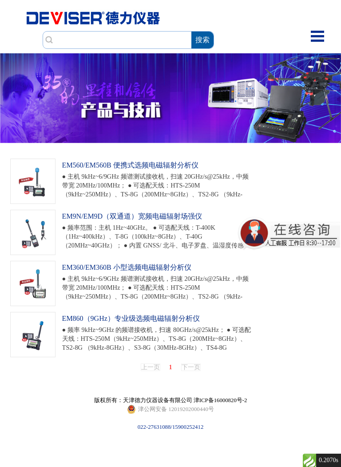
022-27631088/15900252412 (170, 409)
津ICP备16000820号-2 (220, 400)
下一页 (191, 367)
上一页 (150, 367)
